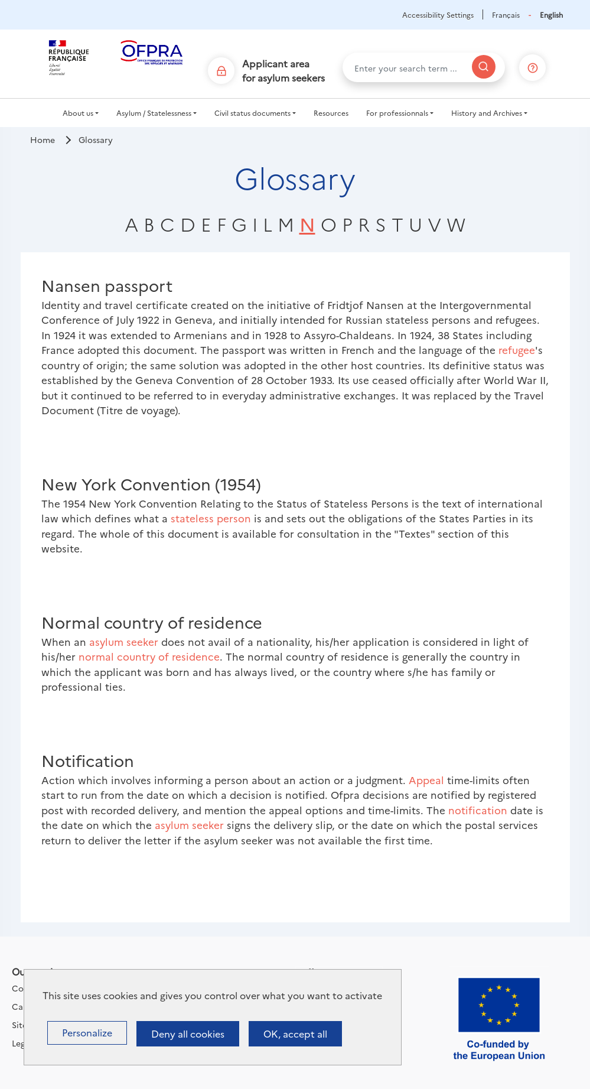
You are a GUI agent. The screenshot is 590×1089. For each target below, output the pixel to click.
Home (42, 139)
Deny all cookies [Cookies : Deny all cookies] (187, 1033)
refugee (516, 349)
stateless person (211, 518)
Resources (331, 113)
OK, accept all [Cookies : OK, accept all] (295, 1033)
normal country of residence (149, 656)
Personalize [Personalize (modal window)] (87, 1032)
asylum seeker (123, 641)
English (551, 14)
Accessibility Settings (438, 14)
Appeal (426, 779)
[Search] (484, 67)
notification (477, 810)
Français (506, 14)
